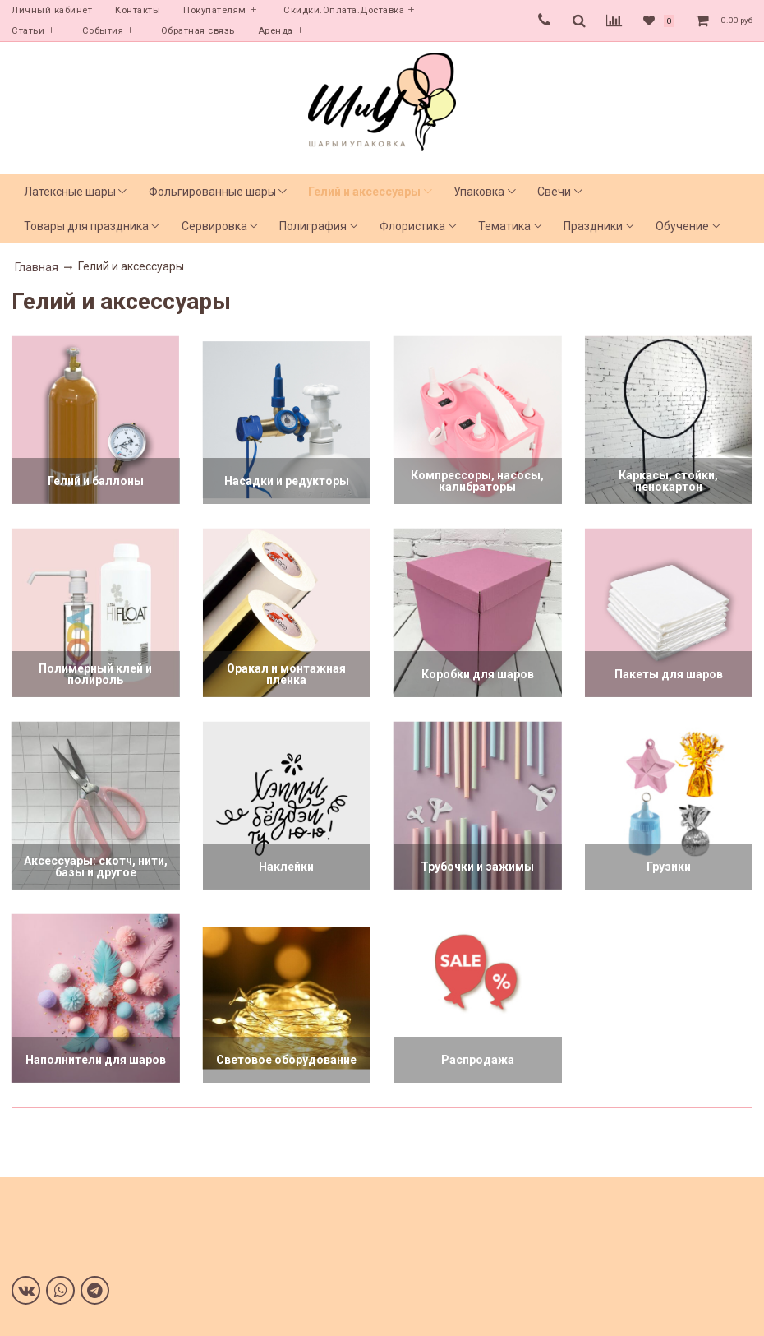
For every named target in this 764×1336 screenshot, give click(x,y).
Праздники (593, 226)
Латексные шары (70, 191)
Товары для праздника (86, 226)
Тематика (504, 226)
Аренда (275, 30)
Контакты (137, 10)
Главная (36, 267)
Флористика (412, 226)
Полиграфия (313, 226)
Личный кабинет (52, 10)
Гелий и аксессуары (364, 191)
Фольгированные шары (212, 191)
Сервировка (214, 226)
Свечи (554, 191)
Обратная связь (198, 30)
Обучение (682, 226)
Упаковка (478, 191)
